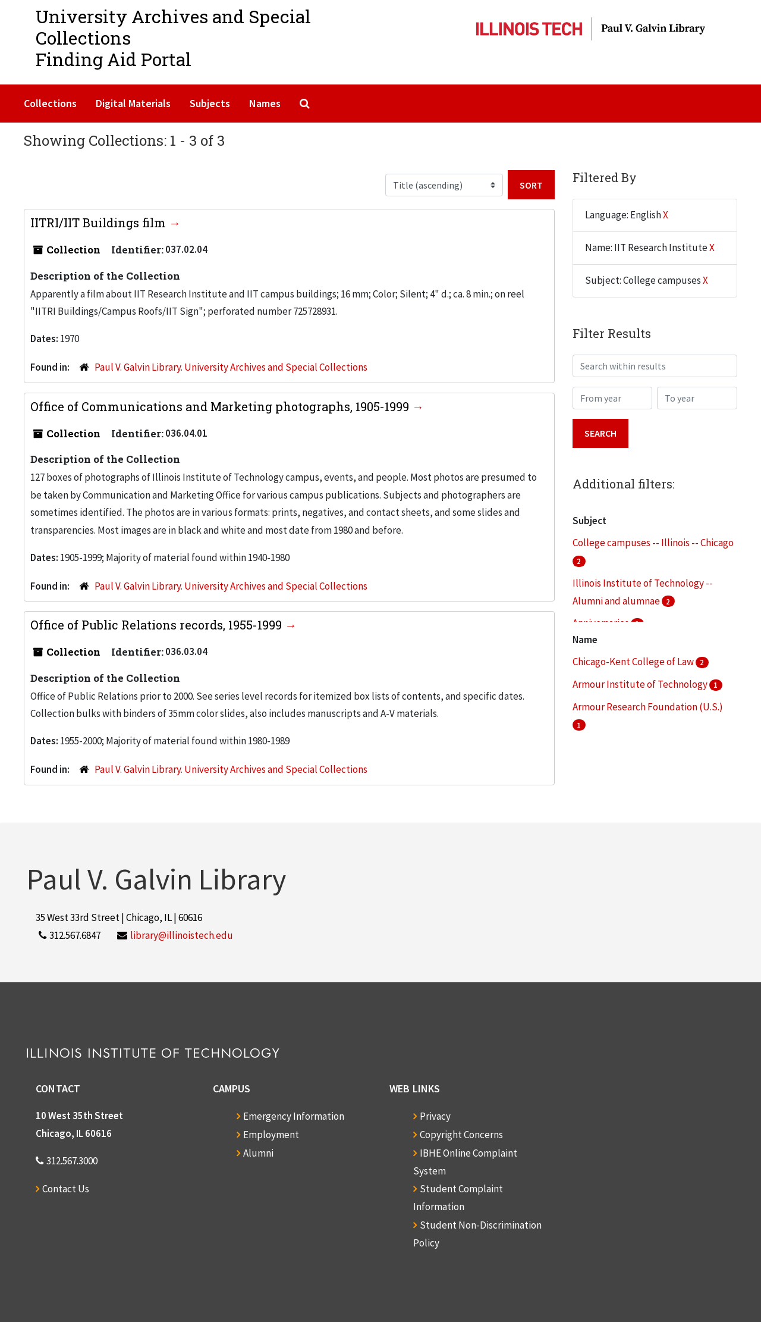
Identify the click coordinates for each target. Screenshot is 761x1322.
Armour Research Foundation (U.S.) (648, 706)
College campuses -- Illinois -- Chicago (653, 542)
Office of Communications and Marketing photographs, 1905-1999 (221, 406)
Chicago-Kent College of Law (634, 661)
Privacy (435, 1116)
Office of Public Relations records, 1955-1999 (157, 624)
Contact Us (65, 1188)
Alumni (258, 1153)
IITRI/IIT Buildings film (99, 222)
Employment (271, 1134)
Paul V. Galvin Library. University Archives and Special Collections (231, 367)
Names (265, 103)
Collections (50, 103)
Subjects (210, 103)
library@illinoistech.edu (181, 935)
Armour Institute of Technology (641, 684)
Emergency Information (293, 1116)
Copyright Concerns (461, 1134)
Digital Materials (133, 103)
